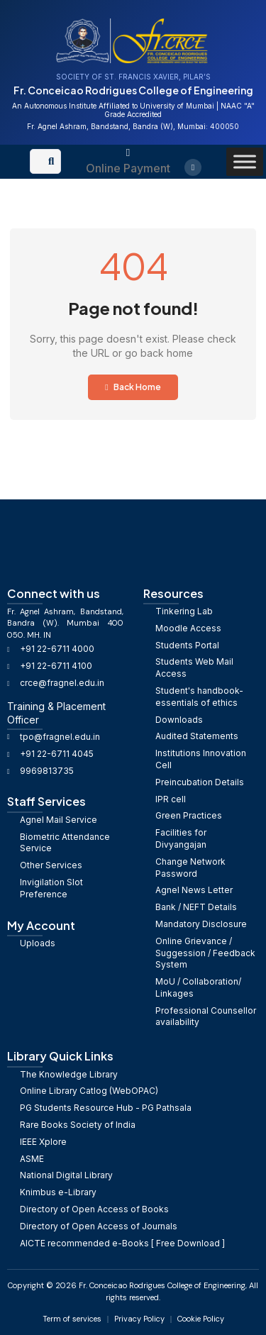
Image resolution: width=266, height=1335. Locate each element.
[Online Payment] (128, 153)
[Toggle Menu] (244, 161)
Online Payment (128, 168)
